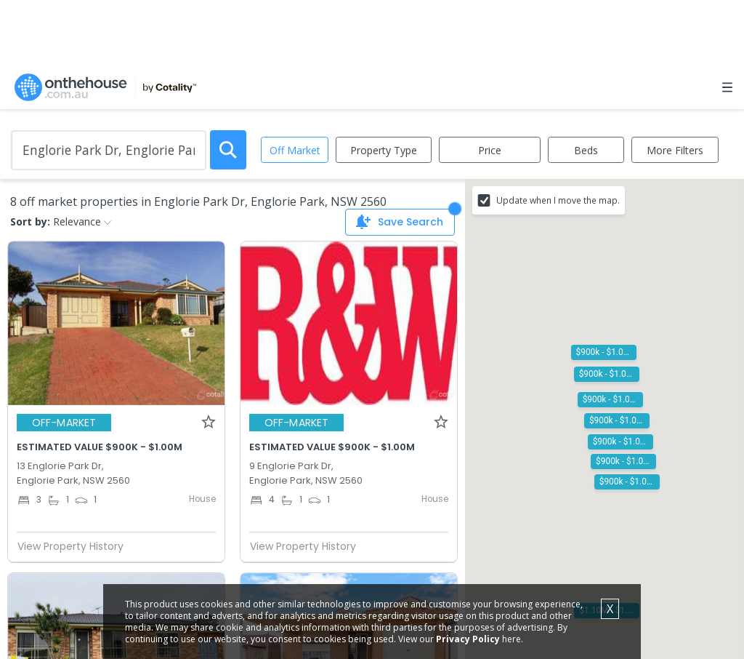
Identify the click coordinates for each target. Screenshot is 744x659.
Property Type (383, 150)
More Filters (675, 150)
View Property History (76, 546)
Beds (586, 150)
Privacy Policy (468, 639)
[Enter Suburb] (108, 150)
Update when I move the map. (558, 200)
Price (489, 150)
